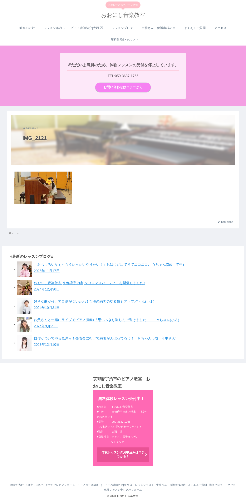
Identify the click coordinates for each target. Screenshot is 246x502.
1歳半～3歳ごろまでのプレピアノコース (53, 485)
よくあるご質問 (207, 485)
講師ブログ (227, 485)
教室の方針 (18, 485)
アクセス (102, 490)
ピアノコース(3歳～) (93, 485)
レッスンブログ (151, 485)
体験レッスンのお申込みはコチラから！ (123, 454)
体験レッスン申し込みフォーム (130, 490)
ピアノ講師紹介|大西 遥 (124, 485)
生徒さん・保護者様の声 (179, 485)
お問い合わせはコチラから (123, 87)
